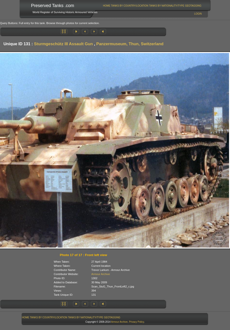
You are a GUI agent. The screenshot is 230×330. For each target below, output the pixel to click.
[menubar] (152, 5)
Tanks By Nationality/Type (166, 5)
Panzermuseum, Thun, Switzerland (130, 44)
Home (106, 5)
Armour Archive (100, 274)
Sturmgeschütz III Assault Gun (63, 44)
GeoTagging (193, 5)
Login (198, 13)
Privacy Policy (136, 322)
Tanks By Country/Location (129, 5)
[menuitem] (107, 5)
